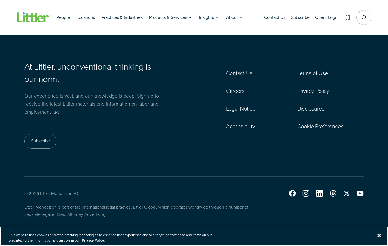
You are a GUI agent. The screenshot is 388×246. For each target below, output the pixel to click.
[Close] (379, 238)
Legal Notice (240, 108)
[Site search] (363, 17)
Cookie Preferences (320, 126)
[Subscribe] (297, 17)
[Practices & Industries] (122, 17)
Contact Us (239, 73)
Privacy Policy (313, 91)
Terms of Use (312, 73)
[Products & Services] (171, 17)
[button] (292, 193)
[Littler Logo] (33, 17)
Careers (235, 91)
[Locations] (86, 17)
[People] (63, 17)
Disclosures (310, 108)
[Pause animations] (346, 17)
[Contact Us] (270, 17)
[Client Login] (325, 17)
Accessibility (240, 126)
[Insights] (209, 17)
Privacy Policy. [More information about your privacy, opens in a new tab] (93, 243)
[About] (235, 17)
